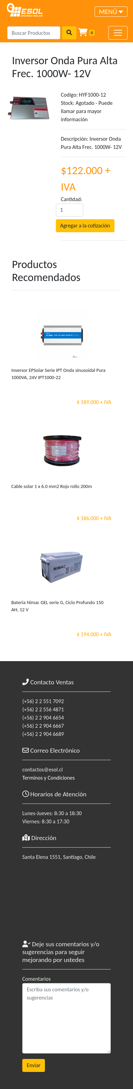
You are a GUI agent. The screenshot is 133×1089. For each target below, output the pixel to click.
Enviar (33, 1065)
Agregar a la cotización (85, 225)
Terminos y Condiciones (48, 777)
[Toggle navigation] (111, 11)
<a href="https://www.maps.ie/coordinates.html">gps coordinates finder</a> (66, 903)
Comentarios (36, 979)
